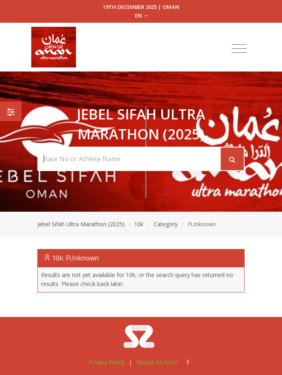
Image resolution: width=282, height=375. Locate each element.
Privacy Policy (106, 362)
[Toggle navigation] (239, 49)
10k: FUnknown (75, 258)
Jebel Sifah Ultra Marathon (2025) (81, 224)
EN (141, 15)
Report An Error (157, 362)
